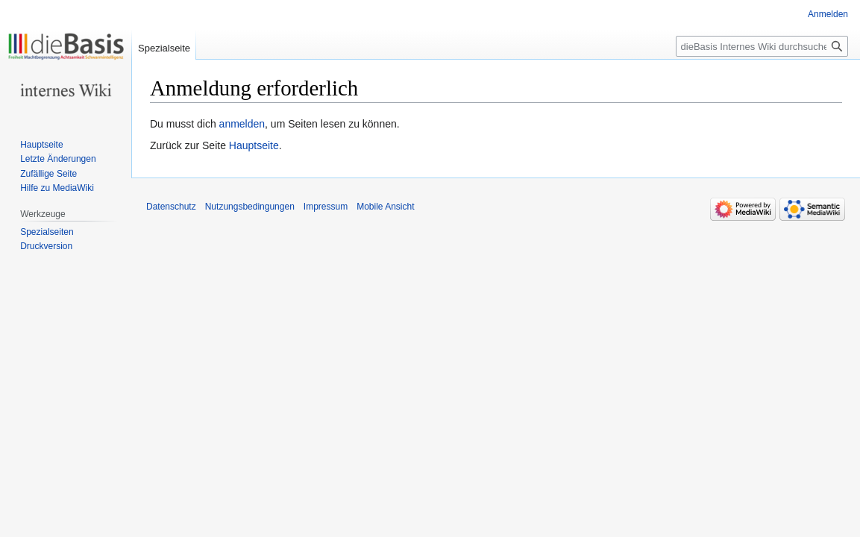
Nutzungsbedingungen (250, 206)
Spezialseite (164, 48)
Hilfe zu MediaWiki (57, 188)
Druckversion (46, 246)
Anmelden (828, 14)
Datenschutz (171, 206)
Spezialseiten (46, 232)
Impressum (326, 206)
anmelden (242, 124)
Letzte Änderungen (57, 159)
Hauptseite (254, 145)
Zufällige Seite (48, 174)
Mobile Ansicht (385, 206)
